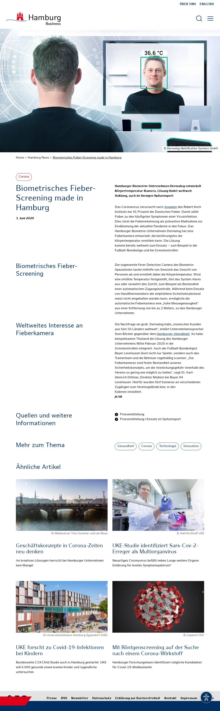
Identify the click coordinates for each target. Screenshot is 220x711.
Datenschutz (101, 698)
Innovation (191, 446)
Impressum (189, 698)
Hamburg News (38, 157)
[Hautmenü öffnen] (210, 18)
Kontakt (170, 698)
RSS (64, 698)
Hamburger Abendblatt (173, 334)
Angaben (170, 207)
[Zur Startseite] (33, 18)
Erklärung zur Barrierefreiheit (137, 698)
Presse (52, 698)
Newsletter (79, 698)
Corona (24, 176)
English (207, 4)
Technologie (167, 446)
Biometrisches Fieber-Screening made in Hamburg (87, 157)
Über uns (188, 4)
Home (20, 157)
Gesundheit (125, 446)
